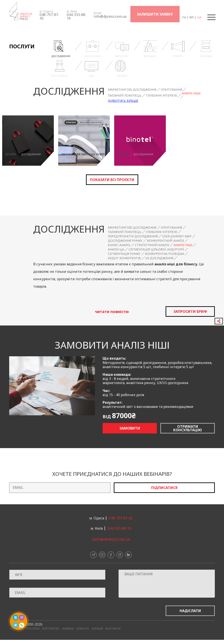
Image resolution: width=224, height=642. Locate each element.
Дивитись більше (123, 100)
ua (199, 17)
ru (184, 17)
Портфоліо (50, 628)
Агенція (97, 628)
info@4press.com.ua (110, 16)
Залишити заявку (155, 14)
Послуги (32, 628)
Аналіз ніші (191, 93)
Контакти (113, 628)
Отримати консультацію (187, 428)
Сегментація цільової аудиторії (156, 249)
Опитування (171, 89)
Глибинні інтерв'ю (161, 95)
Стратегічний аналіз (152, 245)
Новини (68, 628)
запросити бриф (190, 311)
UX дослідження (159, 258)
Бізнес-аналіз (119, 245)
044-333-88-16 (76, 16)
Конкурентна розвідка (164, 253)
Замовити (129, 428)
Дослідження (69, 91)
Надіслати (190, 610)
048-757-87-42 (49, 16)
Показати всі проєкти (112, 179)
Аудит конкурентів (124, 258)
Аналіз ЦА (116, 249)
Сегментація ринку (124, 253)
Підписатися (164, 487)
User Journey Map (176, 236)
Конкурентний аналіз (165, 240)
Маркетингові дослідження (132, 89)
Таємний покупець (124, 95)
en (191, 17)
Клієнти (83, 628)
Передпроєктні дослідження (133, 236)
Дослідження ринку (125, 240)
